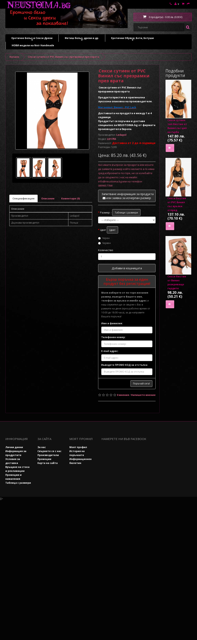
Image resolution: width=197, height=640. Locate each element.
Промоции (44, 459)
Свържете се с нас (49, 451)
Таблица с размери (18, 483)
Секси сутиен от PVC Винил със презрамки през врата (63, 57)
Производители (48, 455)
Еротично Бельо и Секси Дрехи (32, 39)
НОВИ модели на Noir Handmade (33, 45)
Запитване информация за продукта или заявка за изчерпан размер (127, 196)
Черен (104, 238)
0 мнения (123, 395)
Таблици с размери (126, 212)
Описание (48, 198)
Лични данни (14, 447)
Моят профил (78, 447)
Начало (14, 57)
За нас (41, 447)
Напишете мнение (143, 395)
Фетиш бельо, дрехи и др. (82, 39)
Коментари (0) (70, 198)
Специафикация (23, 198)
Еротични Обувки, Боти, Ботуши (132, 39)
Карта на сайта (47, 463)
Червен (104, 243)
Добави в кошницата (127, 268)
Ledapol (121, 135)
